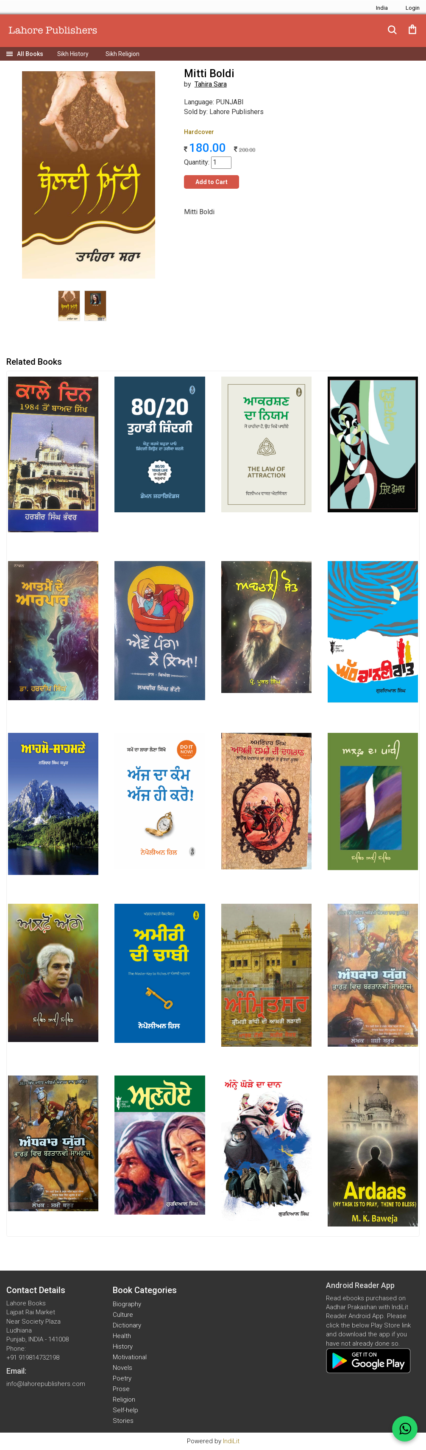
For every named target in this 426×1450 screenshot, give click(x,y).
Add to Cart (211, 182)
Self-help (125, 1410)
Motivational (130, 1357)
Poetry (122, 1378)
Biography (127, 1304)
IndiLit (231, 1441)
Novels (122, 1368)
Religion (124, 1399)
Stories (123, 1421)
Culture (123, 1315)
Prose (121, 1389)
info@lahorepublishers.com (45, 1384)
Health (122, 1336)
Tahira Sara (211, 84)
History (123, 1346)
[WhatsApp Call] (405, 1429)
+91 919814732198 (32, 1357)
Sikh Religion (122, 53)
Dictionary (127, 1325)
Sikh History (73, 53)
